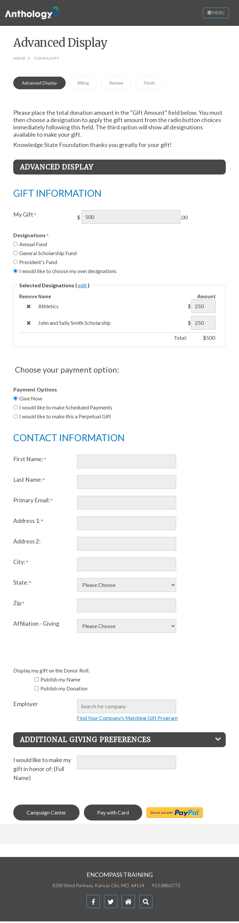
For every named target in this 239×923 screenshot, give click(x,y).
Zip (18, 604)
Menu (214, 14)
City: (20, 563)
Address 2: (26, 542)
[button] (145, 903)
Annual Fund (33, 245)
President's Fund (38, 263)
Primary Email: (32, 501)
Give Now (30, 399)
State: (22, 583)
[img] (28, 308)
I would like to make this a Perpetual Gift (65, 417)
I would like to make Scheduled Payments (65, 408)
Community (46, 59)
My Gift (24, 215)
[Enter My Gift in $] (131, 218)
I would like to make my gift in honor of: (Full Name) (42, 770)
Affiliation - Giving (36, 624)
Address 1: (28, 522)
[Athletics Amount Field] (203, 308)
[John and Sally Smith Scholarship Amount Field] (203, 324)
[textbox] (126, 708)
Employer (25, 705)
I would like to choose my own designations (68, 272)
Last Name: (29, 480)
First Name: (29, 460)
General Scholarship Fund (48, 254)
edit (82, 286)
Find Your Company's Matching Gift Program (128, 719)
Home (19, 59)
